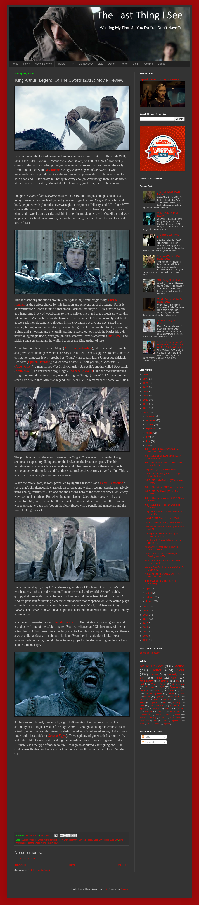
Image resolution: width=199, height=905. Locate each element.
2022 (146, 391)
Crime (164, 681)
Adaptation (178, 684)
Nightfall (167, 724)
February (150, 597)
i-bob (105, 889)
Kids (168, 714)
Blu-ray (170, 690)
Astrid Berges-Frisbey (53, 840)
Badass (154, 674)
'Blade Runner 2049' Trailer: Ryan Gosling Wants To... (161, 555)
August (149, 433)
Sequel (171, 693)
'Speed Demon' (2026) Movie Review (161, 79)
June (148, 441)
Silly (142, 705)
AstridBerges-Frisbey (78, 348)
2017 (146, 412)
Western (144, 699)
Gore (160, 711)
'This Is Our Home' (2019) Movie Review (169, 300)
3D (149, 723)
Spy (178, 699)
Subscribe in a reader (150, 653)
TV (72, 63)
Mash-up (157, 724)
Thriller (158, 677)
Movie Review (47, 843)
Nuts (165, 702)
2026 (146, 374)
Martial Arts (146, 681)
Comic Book (158, 684)
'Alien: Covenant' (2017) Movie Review (163, 522)
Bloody (158, 714)
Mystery (176, 702)
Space (143, 708)
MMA (142, 723)
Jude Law (114, 336)
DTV (182, 690)
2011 (146, 627)
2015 (146, 610)
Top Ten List (157, 705)
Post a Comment (27, 858)
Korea (158, 690)
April (148, 588)
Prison (178, 714)
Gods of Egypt (57, 736)
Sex (163, 717)
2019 (146, 404)
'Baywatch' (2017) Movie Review (160, 469)
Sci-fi (181, 670)
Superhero (175, 687)
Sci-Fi (136, 63)
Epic (96, 840)
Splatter (154, 702)
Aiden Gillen (23, 366)
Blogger (124, 889)
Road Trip (144, 720)
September (151, 428)
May (148, 445)
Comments (148, 742)
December (151, 416)
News (26, 63)
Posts (146, 737)
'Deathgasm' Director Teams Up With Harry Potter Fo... (162, 534)
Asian (174, 677)
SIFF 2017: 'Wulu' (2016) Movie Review (164, 487)
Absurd (168, 708)
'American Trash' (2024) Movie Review (168, 257)
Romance (174, 705)
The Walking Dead (153, 693)
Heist (155, 720)
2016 (146, 606)
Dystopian (160, 696)
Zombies (150, 687)
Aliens (143, 702)
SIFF (142, 677)
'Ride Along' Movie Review (170, 280)
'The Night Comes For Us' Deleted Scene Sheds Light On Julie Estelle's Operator (170, 345)
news (56, 843)
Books (161, 63)
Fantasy (167, 699)
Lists (100, 63)
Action (111, 63)
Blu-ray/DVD (86, 63)
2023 (146, 387)
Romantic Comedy (148, 717)
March (149, 593)
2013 (146, 619)
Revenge (144, 690)
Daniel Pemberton (111, 483)
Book (182, 693)
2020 (146, 400)
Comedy (172, 674)
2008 (146, 640)
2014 (146, 615)
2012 (146, 623)
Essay (164, 720)
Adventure (175, 696)
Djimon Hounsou (39, 362)
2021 (146, 395)
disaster (181, 708)
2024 (146, 383)
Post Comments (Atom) (38, 870)
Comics (148, 63)
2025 (146, 379)
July (148, 437)
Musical (155, 708)
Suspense (174, 711)
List (142, 684)
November (151, 420)
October (150, 424)
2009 (146, 636)
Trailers (61, 63)
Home (14, 63)
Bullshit (148, 711)
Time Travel (175, 717)
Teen (155, 699)
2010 (146, 631)
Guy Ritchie (52, 170)
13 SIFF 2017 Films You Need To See (163, 518)
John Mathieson (62, 622)
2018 (146, 408)
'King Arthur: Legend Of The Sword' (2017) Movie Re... (162, 548)
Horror (124, 63)
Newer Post (20, 865)
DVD (162, 687)
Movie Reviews (43, 63)
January (150, 601)
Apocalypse (145, 714)
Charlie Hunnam (70, 840)
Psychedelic (176, 720)
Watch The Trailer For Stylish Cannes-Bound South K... (163, 561)
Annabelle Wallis (82, 371)
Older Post (123, 865)
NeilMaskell (23, 371)
